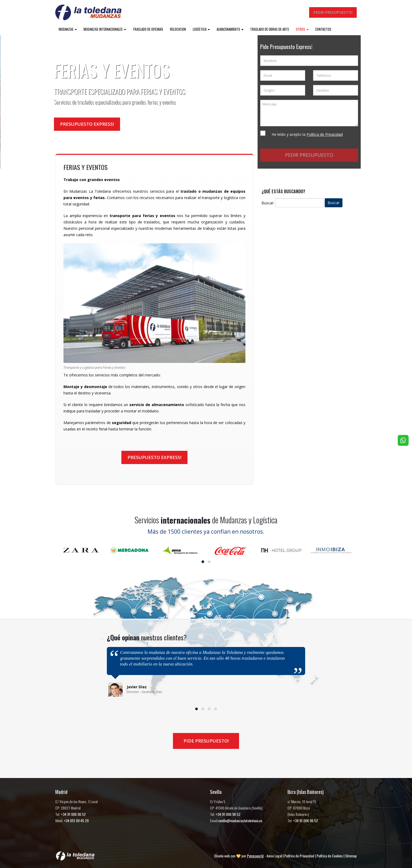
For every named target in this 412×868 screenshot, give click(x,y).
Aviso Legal (274, 855)
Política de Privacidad (299, 855)
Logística (200, 29)
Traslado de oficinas (148, 29)
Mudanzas (66, 29)
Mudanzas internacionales (103, 29)
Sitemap (351, 855)
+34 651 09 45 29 (76, 820)
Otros (300, 29)
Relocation (178, 29)
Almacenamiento (228, 29)
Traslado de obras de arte (269, 29)
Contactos (323, 29)
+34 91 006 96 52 (73, 814)
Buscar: (268, 202)
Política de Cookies (330, 855)
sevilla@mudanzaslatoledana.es (240, 820)
